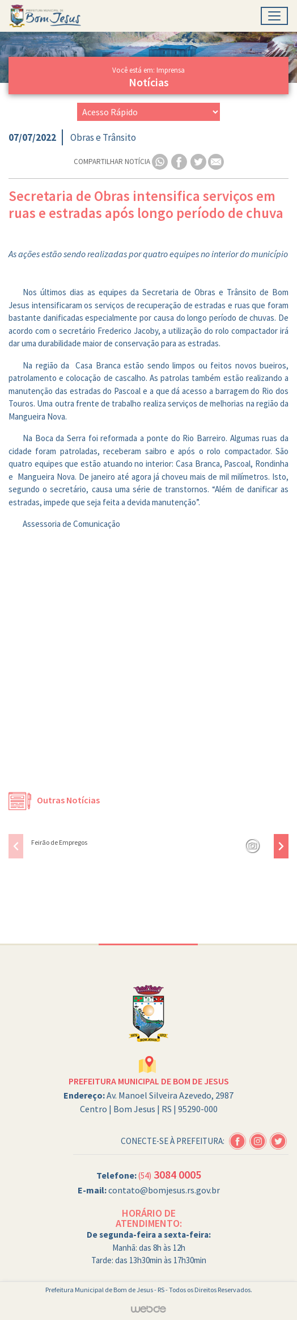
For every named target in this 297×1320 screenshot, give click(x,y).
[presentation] (16, 846)
